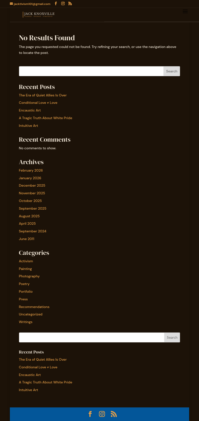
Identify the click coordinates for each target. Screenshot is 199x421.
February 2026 (31, 170)
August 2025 (29, 216)
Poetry (24, 284)
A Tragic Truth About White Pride (45, 118)
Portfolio (26, 291)
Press (23, 299)
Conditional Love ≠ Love (38, 102)
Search (172, 71)
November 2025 (32, 193)
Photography (29, 276)
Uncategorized (30, 314)
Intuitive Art (28, 125)
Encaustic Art (30, 110)
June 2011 (26, 239)
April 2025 (27, 223)
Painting (25, 268)
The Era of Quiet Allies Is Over (43, 95)
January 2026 (30, 178)
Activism (26, 261)
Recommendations (34, 307)
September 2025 (32, 208)
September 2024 (32, 231)
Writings (26, 322)
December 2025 (32, 185)
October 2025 (30, 201)
